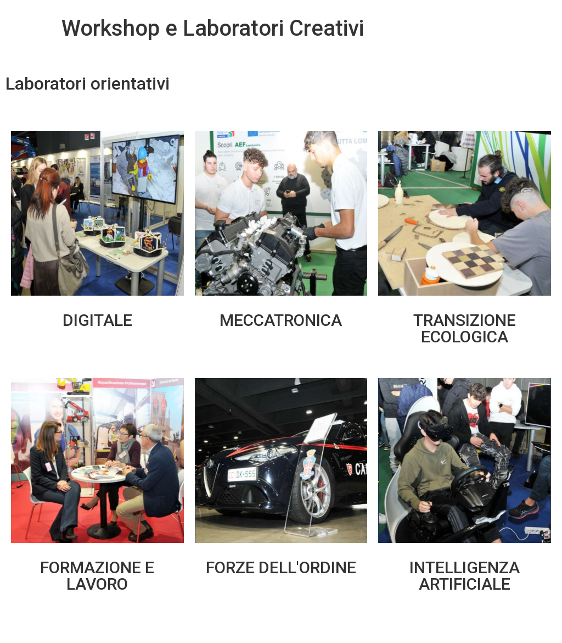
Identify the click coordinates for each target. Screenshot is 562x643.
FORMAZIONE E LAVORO (97, 576)
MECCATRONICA (281, 320)
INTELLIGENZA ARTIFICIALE (464, 576)
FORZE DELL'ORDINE (281, 567)
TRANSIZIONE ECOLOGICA (464, 328)
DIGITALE (97, 320)
